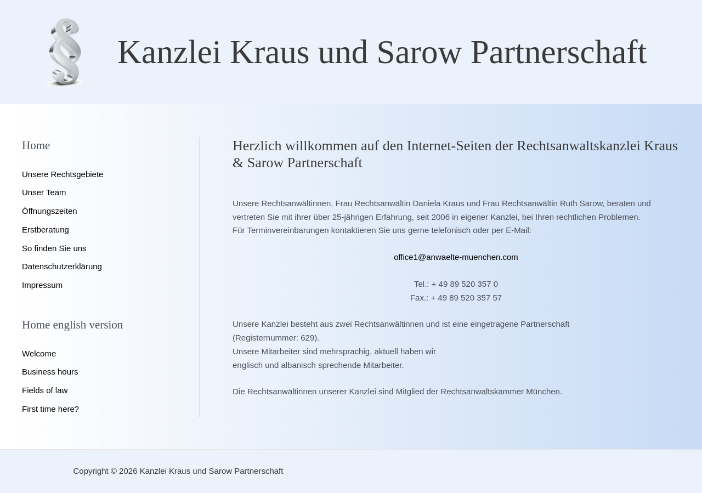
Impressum (42, 285)
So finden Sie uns (54, 248)
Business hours (50, 371)
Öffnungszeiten (49, 211)
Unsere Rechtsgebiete (62, 174)
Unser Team (44, 192)
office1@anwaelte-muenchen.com (456, 257)
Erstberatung (45, 229)
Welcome (39, 353)
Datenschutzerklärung (62, 266)
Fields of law (44, 390)
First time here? (50, 408)
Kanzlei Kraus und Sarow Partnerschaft (382, 51)
